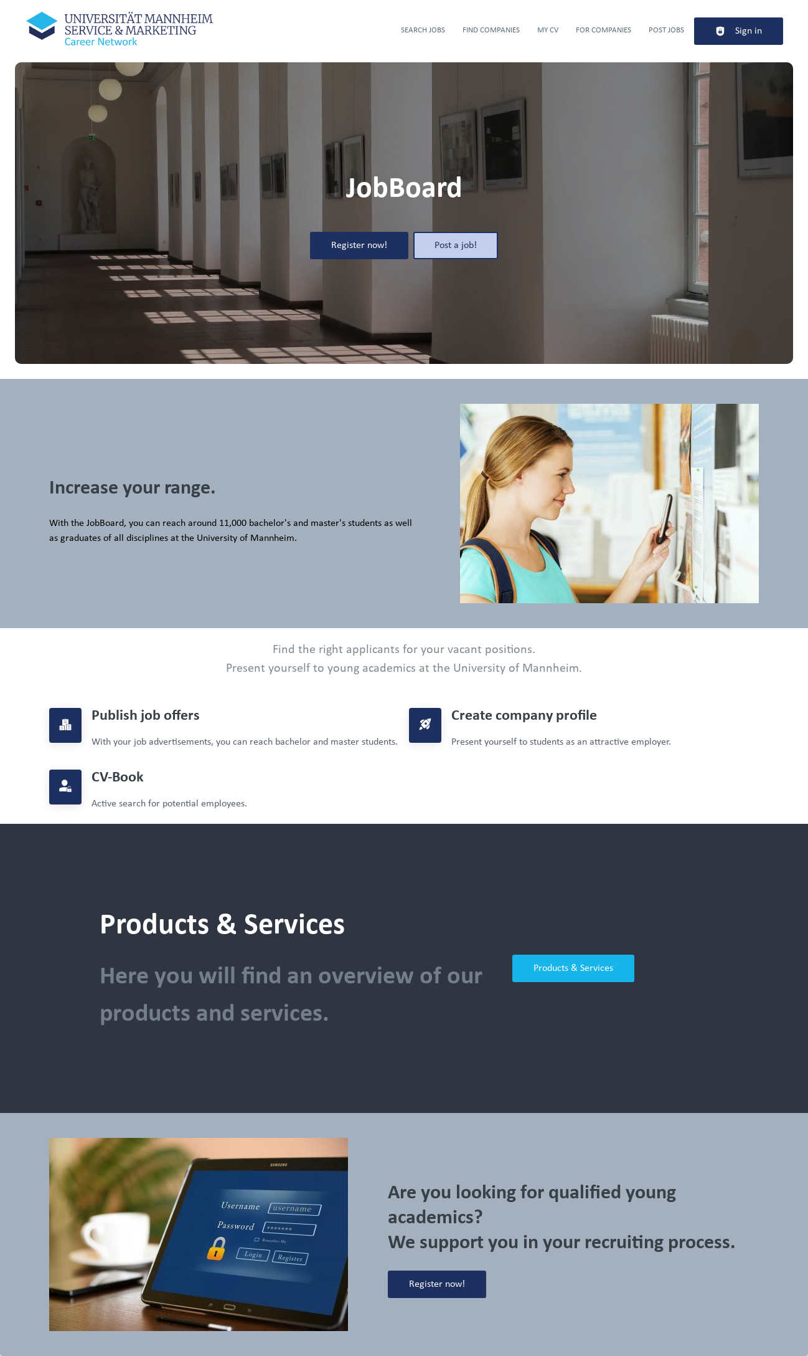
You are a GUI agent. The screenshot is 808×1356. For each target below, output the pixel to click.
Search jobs (423, 30)
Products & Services (573, 968)
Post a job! (456, 246)
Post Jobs (666, 30)
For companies (603, 30)
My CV (547, 30)
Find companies (491, 30)
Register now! (359, 246)
